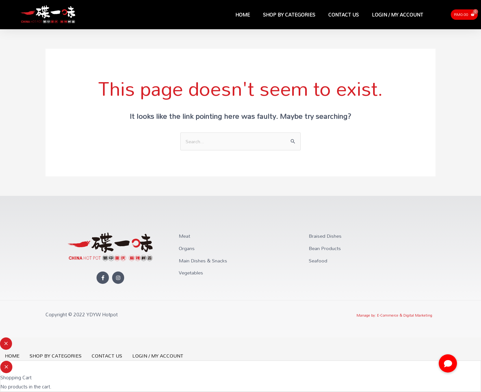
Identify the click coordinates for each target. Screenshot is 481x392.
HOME (242, 14)
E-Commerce (387, 315)
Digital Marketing (417, 315)
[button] (448, 363)
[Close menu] (6, 344)
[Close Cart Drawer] (6, 367)
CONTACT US (343, 14)
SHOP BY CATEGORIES (289, 14)
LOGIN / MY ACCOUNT (397, 14)
